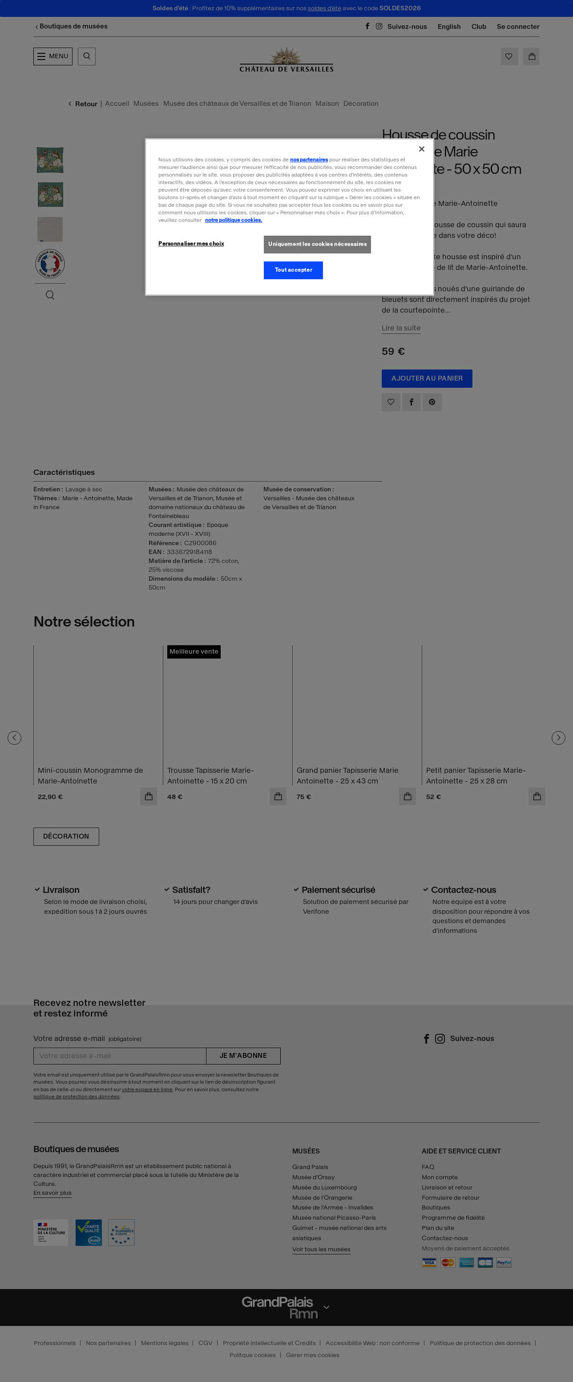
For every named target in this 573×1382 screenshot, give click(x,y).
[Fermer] (422, 149)
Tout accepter (293, 270)
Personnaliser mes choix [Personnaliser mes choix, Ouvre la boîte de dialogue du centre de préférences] (191, 243)
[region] (289, 217)
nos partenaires (309, 159)
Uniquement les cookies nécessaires (317, 244)
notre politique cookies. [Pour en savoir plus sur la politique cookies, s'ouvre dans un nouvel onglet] (233, 220)
